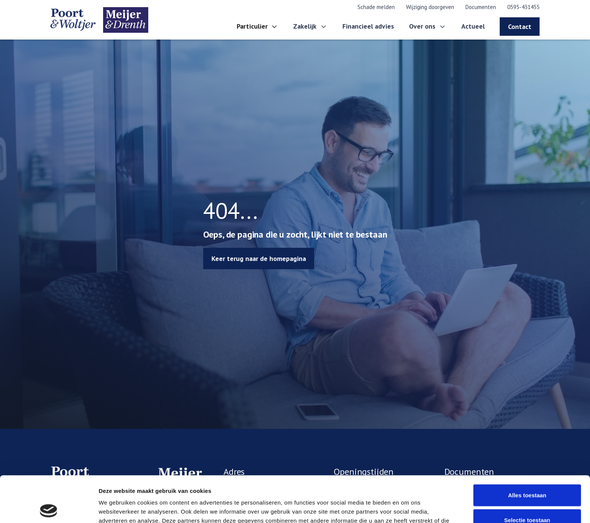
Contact (519, 26)
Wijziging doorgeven (430, 7)
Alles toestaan (527, 449)
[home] (99, 20)
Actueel (473, 26)
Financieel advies (368, 26)
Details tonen (406, 508)
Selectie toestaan (527, 474)
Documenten (480, 7)
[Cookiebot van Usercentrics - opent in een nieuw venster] (49, 508)
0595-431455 (523, 7)
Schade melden (376, 7)
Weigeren (527, 498)
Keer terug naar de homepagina (258, 258)
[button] (257, 26)
